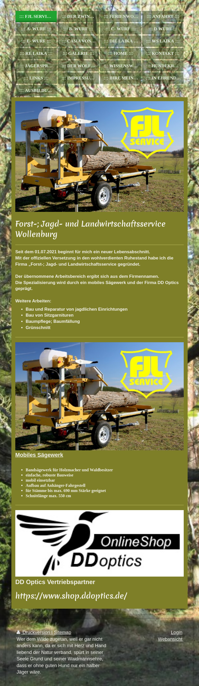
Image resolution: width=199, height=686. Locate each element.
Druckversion (34, 632)
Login (176, 632)
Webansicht (170, 639)
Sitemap (62, 632)
